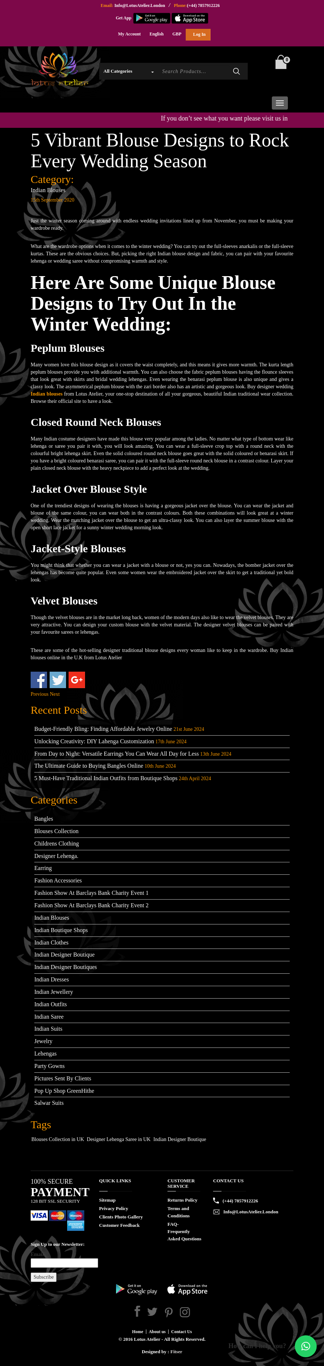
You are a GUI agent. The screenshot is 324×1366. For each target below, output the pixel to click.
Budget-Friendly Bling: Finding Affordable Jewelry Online (103, 729)
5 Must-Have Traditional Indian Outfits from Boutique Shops (105, 778)
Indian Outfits (50, 1004)
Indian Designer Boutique (64, 954)
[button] (306, 1346)
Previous (40, 694)
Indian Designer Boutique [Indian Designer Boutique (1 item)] (179, 1139)
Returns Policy (182, 1200)
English (157, 34)
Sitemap (107, 1200)
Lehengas (45, 1053)
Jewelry (43, 1041)
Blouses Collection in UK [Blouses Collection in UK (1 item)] (57, 1139)
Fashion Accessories (58, 880)
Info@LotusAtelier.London (139, 5)
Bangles (43, 819)
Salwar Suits (48, 1103)
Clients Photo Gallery (121, 1217)
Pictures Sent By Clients (62, 1078)
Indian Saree (48, 1017)
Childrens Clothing (56, 843)
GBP (177, 34)
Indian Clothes (51, 942)
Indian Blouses (48, 190)
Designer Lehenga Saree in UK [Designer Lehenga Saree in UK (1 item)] (119, 1139)
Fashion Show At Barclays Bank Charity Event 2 (91, 905)
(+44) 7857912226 (203, 5)
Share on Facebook (39, 680)
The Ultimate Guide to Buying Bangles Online (88, 766)
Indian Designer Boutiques (65, 967)
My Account (129, 34)
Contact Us (181, 1331)
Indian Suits (48, 1029)
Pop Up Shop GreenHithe (64, 1091)
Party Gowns (49, 1066)
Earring (43, 868)
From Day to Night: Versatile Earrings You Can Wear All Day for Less (116, 754)
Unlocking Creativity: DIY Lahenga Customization (94, 741)
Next (55, 694)
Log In (199, 34)
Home (137, 1331)
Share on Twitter (58, 680)
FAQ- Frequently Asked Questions (184, 1231)
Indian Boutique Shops (61, 930)
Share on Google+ (77, 680)
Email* (59, 1260)
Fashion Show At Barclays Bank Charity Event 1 (91, 893)
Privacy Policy (113, 1208)
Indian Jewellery (53, 992)
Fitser (176, 1351)
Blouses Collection (56, 831)
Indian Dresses (51, 979)
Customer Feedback (119, 1225)
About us (157, 1331)
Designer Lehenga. (56, 856)
